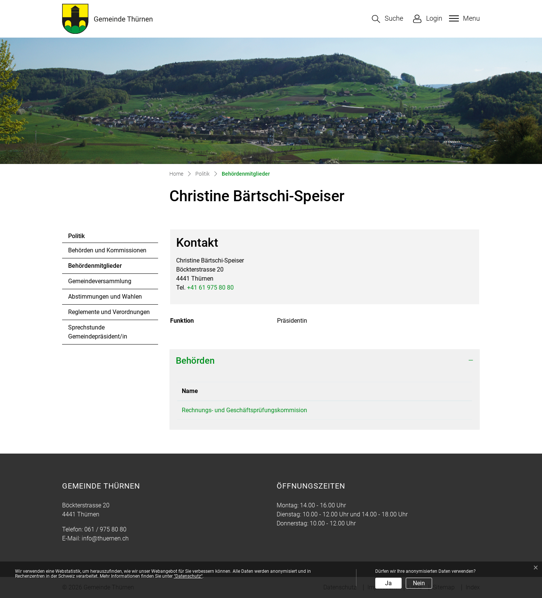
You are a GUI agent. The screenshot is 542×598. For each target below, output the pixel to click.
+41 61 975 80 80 (210, 287)
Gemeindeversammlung (99, 281)
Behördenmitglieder (95, 267)
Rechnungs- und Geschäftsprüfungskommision (244, 410)
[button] (387, 19)
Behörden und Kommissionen (107, 250)
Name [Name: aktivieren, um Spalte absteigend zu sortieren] (190, 391)
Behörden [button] (195, 360)
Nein (419, 583)
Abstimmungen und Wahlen (105, 296)
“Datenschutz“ (188, 576)
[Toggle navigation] (463, 18)
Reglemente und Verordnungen (109, 312)
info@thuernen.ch (105, 538)
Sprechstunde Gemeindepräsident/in (97, 332)
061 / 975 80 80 (105, 529)
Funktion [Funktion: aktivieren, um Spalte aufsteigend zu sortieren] (422, 391)
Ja (388, 583)
